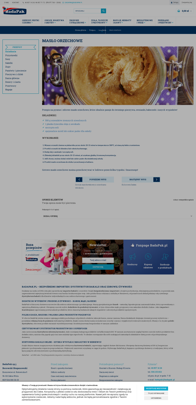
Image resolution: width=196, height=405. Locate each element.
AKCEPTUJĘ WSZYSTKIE (156, 388)
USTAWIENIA (156, 398)
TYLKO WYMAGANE (156, 393)
